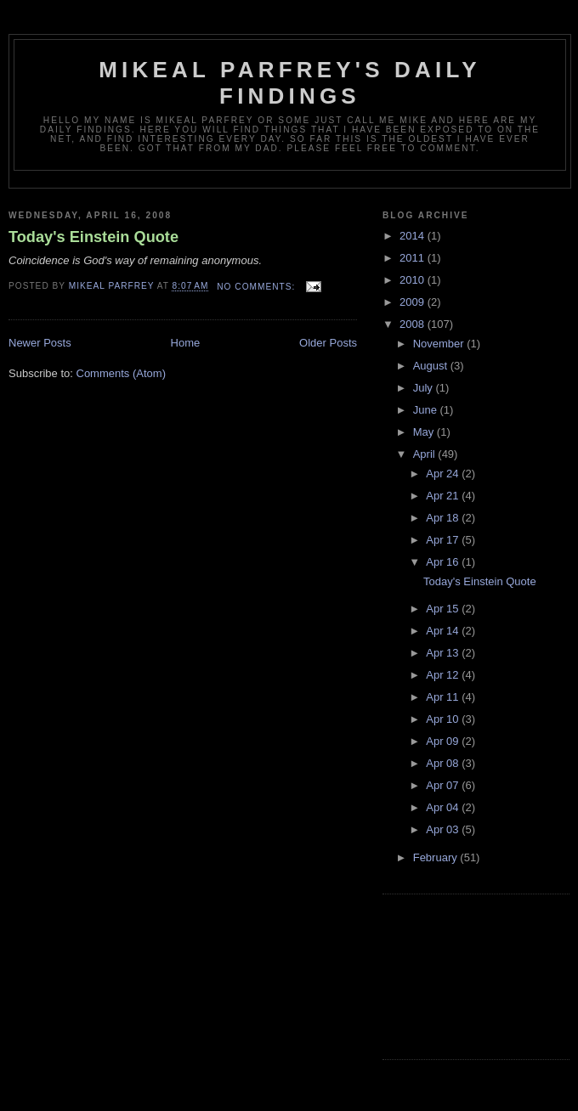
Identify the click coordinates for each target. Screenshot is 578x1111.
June (426, 409)
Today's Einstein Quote (93, 236)
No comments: (257, 286)
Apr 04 (444, 807)
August (431, 365)
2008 (414, 324)
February (437, 857)
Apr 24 (444, 473)
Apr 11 (444, 697)
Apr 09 (444, 741)
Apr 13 (444, 652)
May (425, 432)
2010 (414, 280)
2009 (414, 302)
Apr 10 (444, 719)
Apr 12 (444, 674)
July (424, 387)
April (426, 454)
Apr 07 (444, 785)
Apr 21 (444, 495)
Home (186, 342)
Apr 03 (444, 829)
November (440, 343)
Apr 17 (444, 539)
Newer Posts (39, 342)
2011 (414, 257)
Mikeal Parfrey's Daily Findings (289, 83)
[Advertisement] (459, 974)
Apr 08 (444, 763)
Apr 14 (444, 630)
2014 (414, 235)
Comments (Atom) (121, 373)
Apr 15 (444, 608)
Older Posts (328, 342)
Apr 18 (444, 517)
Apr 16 (444, 562)
